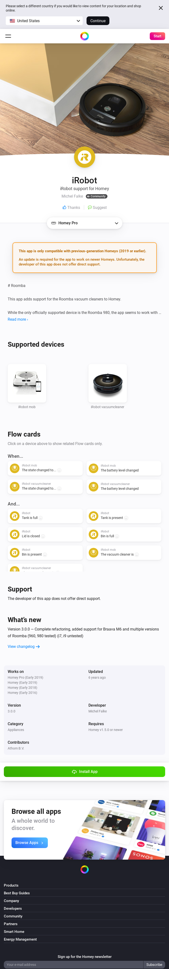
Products (11, 885)
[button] (44, 20)
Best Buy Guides (17, 893)
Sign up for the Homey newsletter (85, 957)
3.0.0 (11, 711)
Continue (98, 21)
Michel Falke (97, 711)
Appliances (16, 730)
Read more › (18, 319)
